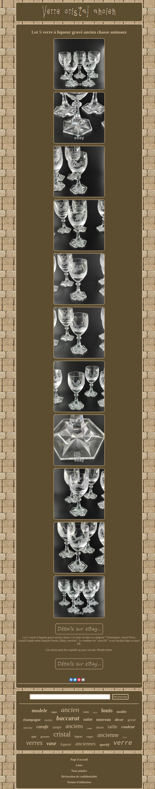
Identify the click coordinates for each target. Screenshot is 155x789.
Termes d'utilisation (79, 782)
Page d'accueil (79, 759)
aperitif (104, 744)
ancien (70, 709)
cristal (62, 734)
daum (100, 727)
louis (107, 710)
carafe (42, 726)
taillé (95, 712)
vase (51, 743)
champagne (32, 720)
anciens (74, 726)
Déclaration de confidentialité (79, 776)
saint (87, 719)
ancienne (108, 734)
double (48, 720)
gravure (45, 736)
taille (112, 726)
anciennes (85, 743)
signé (34, 736)
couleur (128, 726)
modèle (122, 711)
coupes (89, 736)
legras (78, 736)
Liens (79, 765)
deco (125, 737)
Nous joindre (79, 770)
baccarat (67, 718)
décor (119, 719)
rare (86, 711)
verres (34, 742)
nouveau (103, 719)
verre (122, 743)
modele (39, 710)
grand (131, 720)
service (27, 727)
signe (54, 711)
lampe (56, 727)
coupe (89, 728)
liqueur (65, 744)
